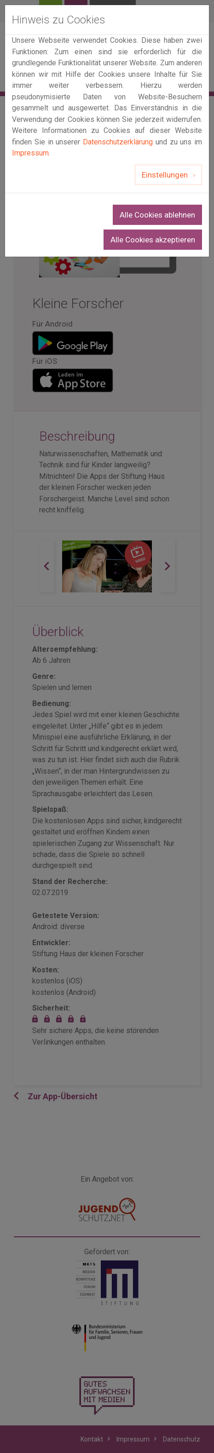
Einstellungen (166, 174)
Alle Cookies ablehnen (157, 214)
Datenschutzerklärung (118, 142)
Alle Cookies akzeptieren (152, 239)
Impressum (30, 153)
